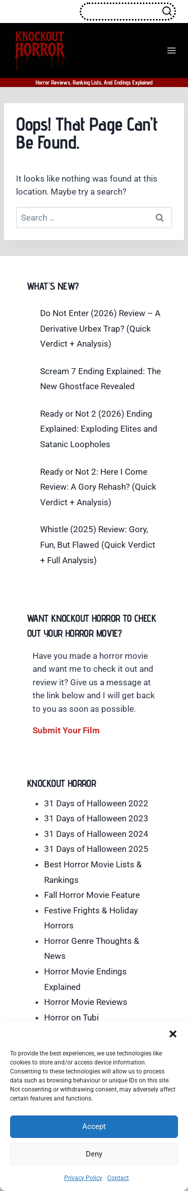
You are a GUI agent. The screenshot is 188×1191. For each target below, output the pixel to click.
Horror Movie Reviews (85, 1002)
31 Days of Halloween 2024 (96, 834)
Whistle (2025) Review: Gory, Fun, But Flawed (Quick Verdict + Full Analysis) (97, 544)
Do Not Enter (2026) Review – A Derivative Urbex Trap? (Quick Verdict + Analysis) (100, 328)
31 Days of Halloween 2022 (96, 803)
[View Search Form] (128, 12)
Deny (94, 1153)
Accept (94, 1126)
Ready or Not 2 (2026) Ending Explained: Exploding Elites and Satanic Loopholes (98, 429)
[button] (173, 1034)
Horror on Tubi (71, 1017)
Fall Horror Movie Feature (92, 895)
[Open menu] (171, 50)
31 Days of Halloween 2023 (96, 818)
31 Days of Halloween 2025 (96, 849)
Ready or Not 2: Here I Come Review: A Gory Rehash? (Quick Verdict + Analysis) (98, 487)
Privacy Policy (83, 1177)
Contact (118, 1177)
